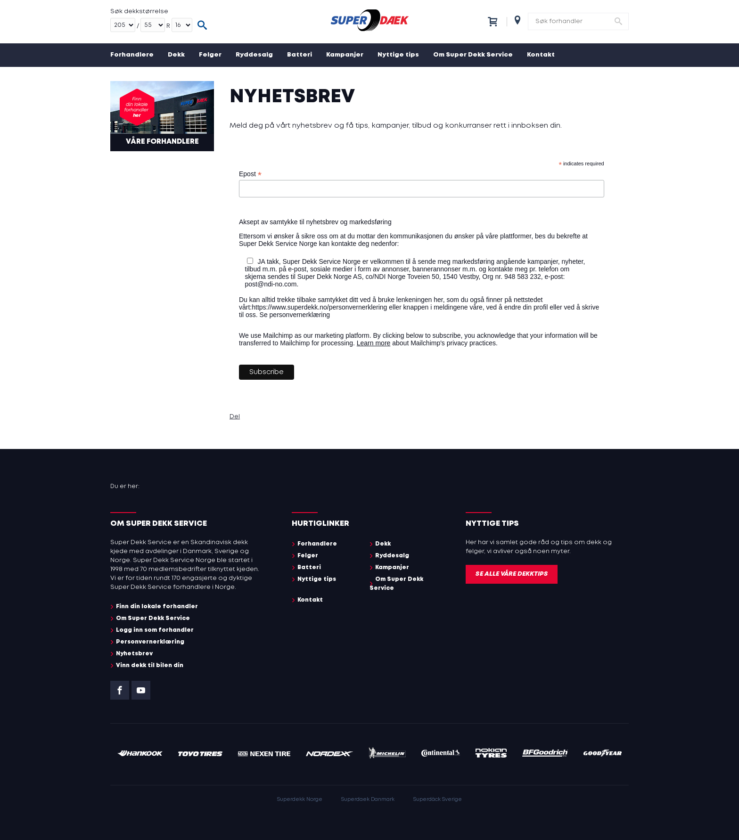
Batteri (299, 54)
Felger (210, 54)
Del (235, 416)
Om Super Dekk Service (473, 54)
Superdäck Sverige (437, 799)
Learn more (374, 343)
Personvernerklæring (150, 641)
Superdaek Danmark (367, 799)
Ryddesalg (254, 54)
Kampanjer (344, 54)
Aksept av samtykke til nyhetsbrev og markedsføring (315, 222)
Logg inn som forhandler (155, 630)
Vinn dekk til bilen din (149, 665)
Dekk (176, 54)
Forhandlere (132, 54)
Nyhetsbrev (134, 653)
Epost (250, 174)
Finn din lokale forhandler (157, 606)
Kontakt (541, 54)
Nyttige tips (398, 54)
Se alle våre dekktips (511, 574)
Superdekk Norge (299, 799)
